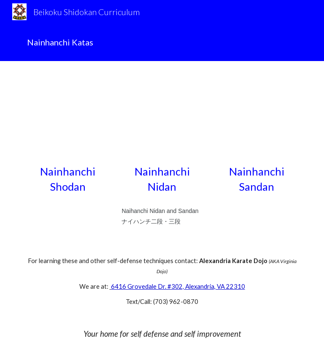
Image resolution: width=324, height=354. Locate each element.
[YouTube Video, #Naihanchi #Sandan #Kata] (256, 114)
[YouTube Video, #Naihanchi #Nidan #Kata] (161, 114)
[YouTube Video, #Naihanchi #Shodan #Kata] (67, 114)
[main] (162, 42)
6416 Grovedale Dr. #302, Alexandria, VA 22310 (178, 286)
